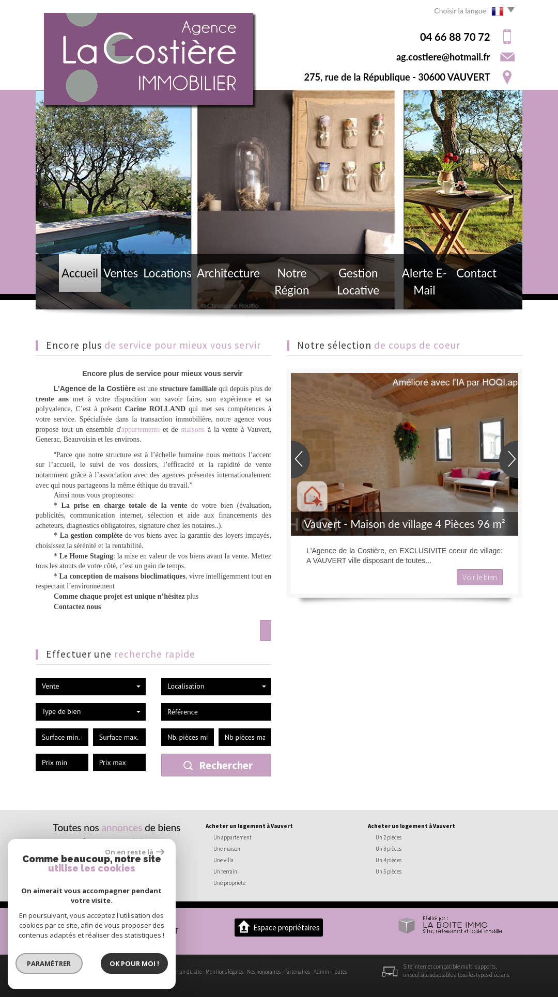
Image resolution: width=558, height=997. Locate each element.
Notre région (286, 293)
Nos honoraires (264, 971)
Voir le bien (479, 577)
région (140, 842)
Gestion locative (359, 293)
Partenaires (297, 971)
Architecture (220, 293)
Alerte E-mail (433, 293)
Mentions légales (224, 971)
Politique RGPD (87, 980)
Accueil (66, 293)
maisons (193, 429)
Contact (490, 293)
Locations (161, 293)
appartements (140, 429)
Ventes (112, 293)
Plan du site (188, 971)
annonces (122, 827)
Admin (321, 971)
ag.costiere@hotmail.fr (443, 57)
